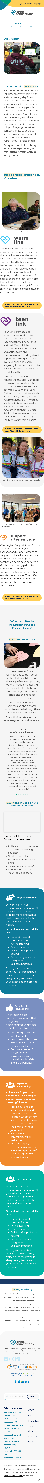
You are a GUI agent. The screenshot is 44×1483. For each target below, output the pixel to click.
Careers (31, 1426)
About (30, 1431)
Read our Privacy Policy (13, 1476)
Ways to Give (31, 1410)
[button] (31, 24)
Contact (31, 1441)
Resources (32, 1436)
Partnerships (33, 1421)
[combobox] (15, 1396)
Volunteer (32, 1416)
